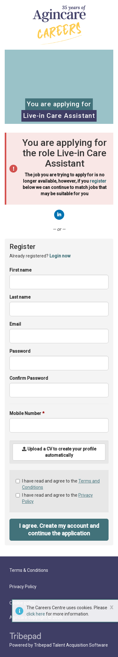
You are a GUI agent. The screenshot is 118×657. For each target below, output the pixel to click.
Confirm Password (28, 378)
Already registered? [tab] (39, 255)
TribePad (25, 637)
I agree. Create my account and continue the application (59, 529)
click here (35, 613)
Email (15, 324)
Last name (20, 297)
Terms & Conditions (28, 570)
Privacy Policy (23, 586)
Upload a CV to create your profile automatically (59, 452)
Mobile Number (26, 413)
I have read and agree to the (58, 484)
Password (20, 351)
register (98, 181)
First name (20, 270)
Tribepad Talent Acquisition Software (71, 645)
